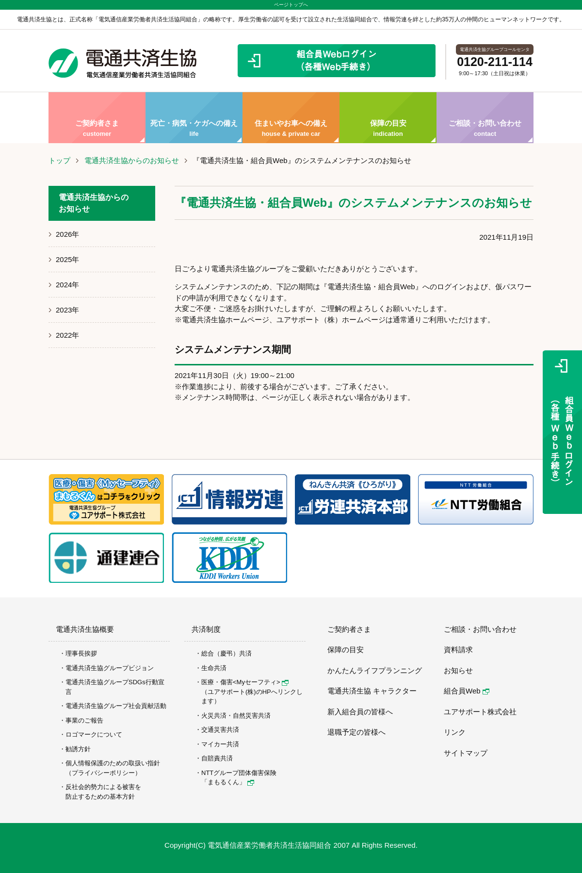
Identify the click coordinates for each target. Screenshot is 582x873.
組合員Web (466, 691)
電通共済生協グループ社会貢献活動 (115, 705)
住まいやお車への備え (291, 117)
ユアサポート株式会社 (480, 712)
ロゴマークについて (93, 734)
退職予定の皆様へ (356, 732)
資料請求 (458, 649)
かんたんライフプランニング (374, 670)
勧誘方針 (78, 749)
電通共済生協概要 (85, 629)
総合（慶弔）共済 (226, 653)
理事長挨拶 (81, 653)
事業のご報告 (84, 720)
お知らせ (458, 670)
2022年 (67, 335)
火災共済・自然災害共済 (236, 715)
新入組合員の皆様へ (360, 712)
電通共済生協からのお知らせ (131, 160)
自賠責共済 (217, 758)
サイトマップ (465, 753)
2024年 (67, 284)
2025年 (67, 259)
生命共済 (213, 668)
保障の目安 (388, 117)
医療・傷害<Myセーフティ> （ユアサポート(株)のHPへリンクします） (252, 691)
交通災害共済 (220, 729)
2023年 (67, 310)
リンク (455, 732)
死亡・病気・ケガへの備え (194, 117)
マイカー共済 (220, 744)
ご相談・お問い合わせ (485, 117)
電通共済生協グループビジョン (109, 668)
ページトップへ (291, 4)
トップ (59, 160)
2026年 (67, 234)
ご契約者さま (97, 117)
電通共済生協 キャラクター (372, 691)
